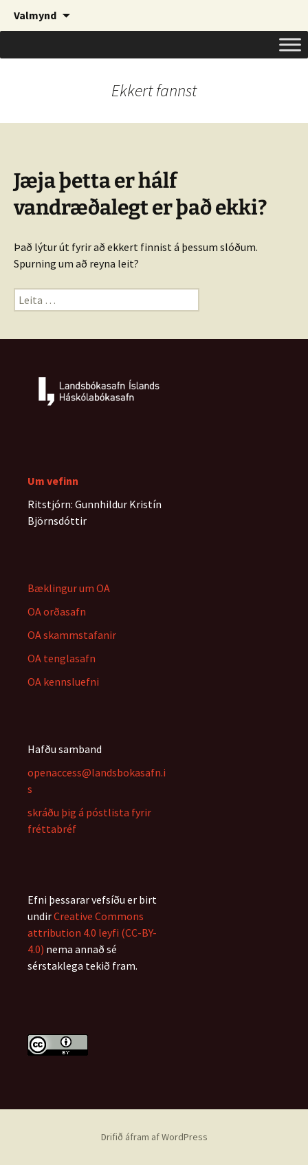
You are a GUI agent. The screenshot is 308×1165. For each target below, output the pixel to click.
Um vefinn (53, 481)
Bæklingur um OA (69, 588)
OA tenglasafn (62, 658)
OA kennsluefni (63, 681)
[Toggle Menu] (290, 44)
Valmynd (35, 15)
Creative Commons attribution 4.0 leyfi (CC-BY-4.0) (92, 932)
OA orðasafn (57, 611)
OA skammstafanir (72, 635)
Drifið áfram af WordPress (154, 1137)
